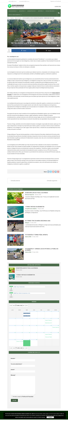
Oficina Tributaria (50, 11)
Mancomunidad (12, 11)
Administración (31, 11)
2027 (26, 305)
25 (51, 332)
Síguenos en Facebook (55, 1)
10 (43, 318)
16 (36, 325)
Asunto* (23, 370)
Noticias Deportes (18, 18)
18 (51, 325)
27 (15, 339)
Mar (14, 305)
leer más (43, 417)
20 (15, 332)
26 (58, 332)
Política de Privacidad (27, 396)
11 (51, 318)
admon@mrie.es (12, 1)
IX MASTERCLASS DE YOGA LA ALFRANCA (36, 192)
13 (15, 325)
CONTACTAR (58, 6)
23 (36, 332)
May (24, 305)
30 (36, 339)
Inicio (8, 18)
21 (22, 332)
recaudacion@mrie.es (24, 1)
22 (29, 332)
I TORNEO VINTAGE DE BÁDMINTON (34, 206)
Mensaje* (23, 376)
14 (22, 325)
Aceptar (50, 417)
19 (58, 325)
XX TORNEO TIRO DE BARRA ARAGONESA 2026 (37, 220)
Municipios (21, 11)
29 (29, 339)
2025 (11, 305)
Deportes (40, 11)
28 (22, 339)
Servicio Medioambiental (14, 14)
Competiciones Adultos (31, 208)
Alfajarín (27, 222)
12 (58, 318)
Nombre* (23, 359)
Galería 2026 (28, 236)
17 (43, 325)
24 (43, 332)
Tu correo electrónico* (23, 364)
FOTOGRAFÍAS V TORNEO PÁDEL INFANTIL (36, 234)
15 (29, 325)
